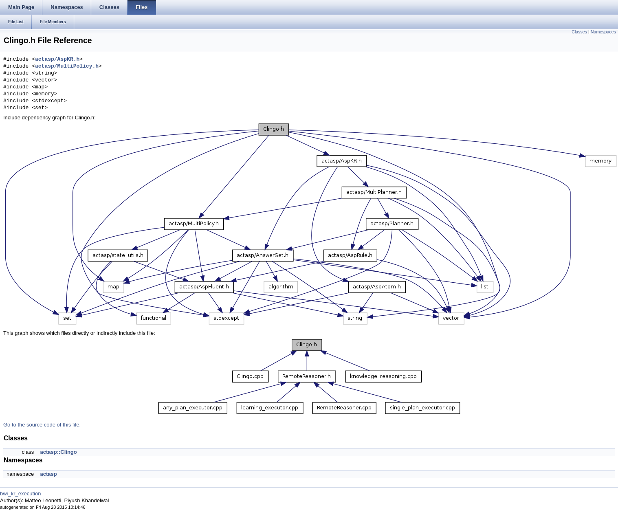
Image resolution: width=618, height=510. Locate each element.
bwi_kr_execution (20, 493)
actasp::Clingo (58, 452)
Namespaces (603, 31)
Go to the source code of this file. (42, 425)
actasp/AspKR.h (57, 59)
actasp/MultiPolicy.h (67, 66)
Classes (579, 31)
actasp (48, 474)
